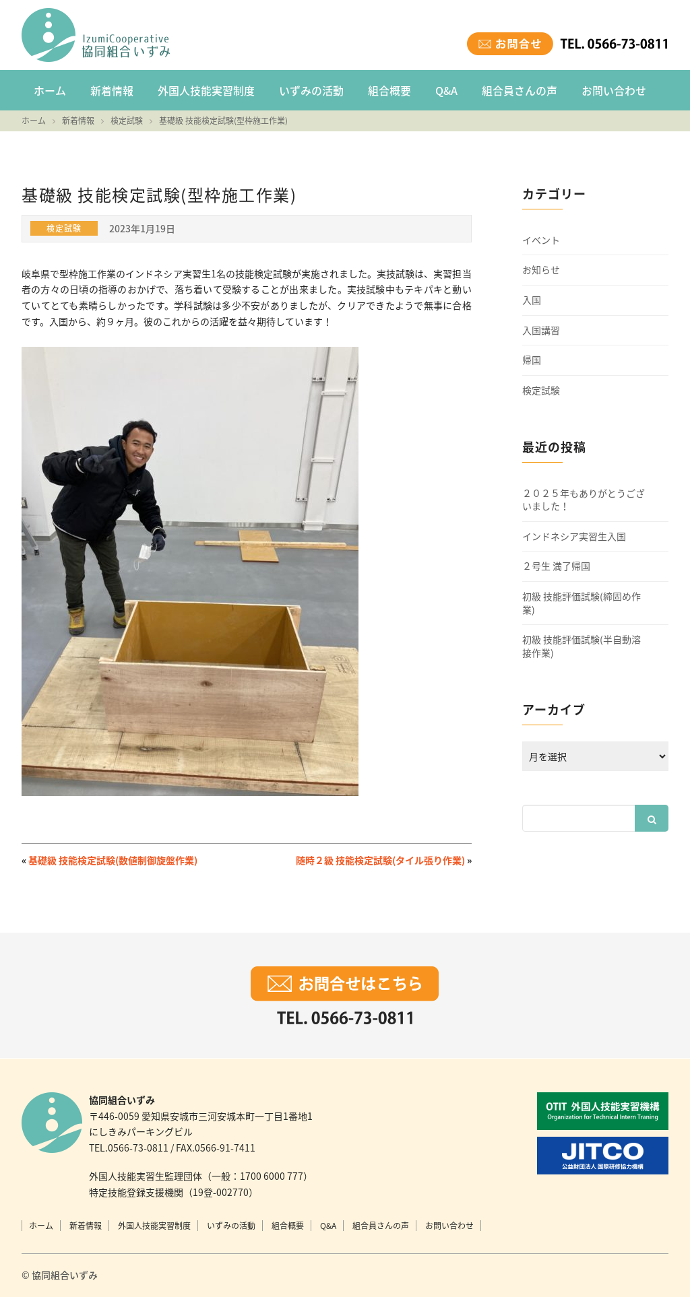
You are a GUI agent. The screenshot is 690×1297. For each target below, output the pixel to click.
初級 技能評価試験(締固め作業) (581, 603)
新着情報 (111, 90)
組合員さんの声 (519, 90)
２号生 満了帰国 (556, 566)
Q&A (446, 90)
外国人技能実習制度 (206, 90)
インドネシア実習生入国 (574, 536)
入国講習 (541, 330)
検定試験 (541, 390)
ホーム (50, 90)
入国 (531, 300)
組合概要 (389, 90)
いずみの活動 (311, 90)
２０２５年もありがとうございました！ (583, 500)
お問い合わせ (614, 90)
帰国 (531, 360)
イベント (541, 240)
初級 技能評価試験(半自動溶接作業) (581, 646)
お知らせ (541, 269)
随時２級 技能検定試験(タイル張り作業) (380, 860)
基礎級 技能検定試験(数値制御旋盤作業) (112, 860)
